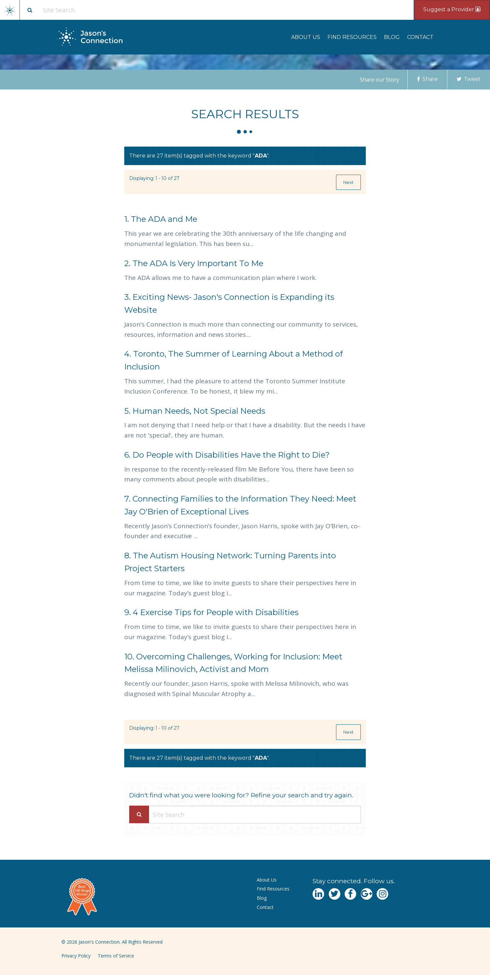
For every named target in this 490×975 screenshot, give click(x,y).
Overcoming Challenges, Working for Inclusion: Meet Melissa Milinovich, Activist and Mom (233, 663)
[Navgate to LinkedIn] (318, 894)
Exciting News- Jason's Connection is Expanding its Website (229, 303)
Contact (420, 37)
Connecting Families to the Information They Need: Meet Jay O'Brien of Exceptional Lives (240, 505)
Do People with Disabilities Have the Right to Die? (227, 455)
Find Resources (352, 37)
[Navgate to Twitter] (334, 894)
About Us (305, 37)
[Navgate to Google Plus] (366, 894)
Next (348, 182)
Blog (392, 37)
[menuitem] (305, 37)
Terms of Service (116, 956)
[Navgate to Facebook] (350, 894)
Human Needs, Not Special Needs (194, 411)
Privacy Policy (76, 956)
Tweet (469, 79)
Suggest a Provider (451, 9)
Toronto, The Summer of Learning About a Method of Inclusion (233, 360)
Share (427, 79)
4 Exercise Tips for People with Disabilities (211, 612)
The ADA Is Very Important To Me (193, 263)
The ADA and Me (160, 219)
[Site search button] (30, 10)
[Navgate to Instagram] (382, 894)
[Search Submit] (139, 814)
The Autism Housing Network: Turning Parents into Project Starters (230, 562)
